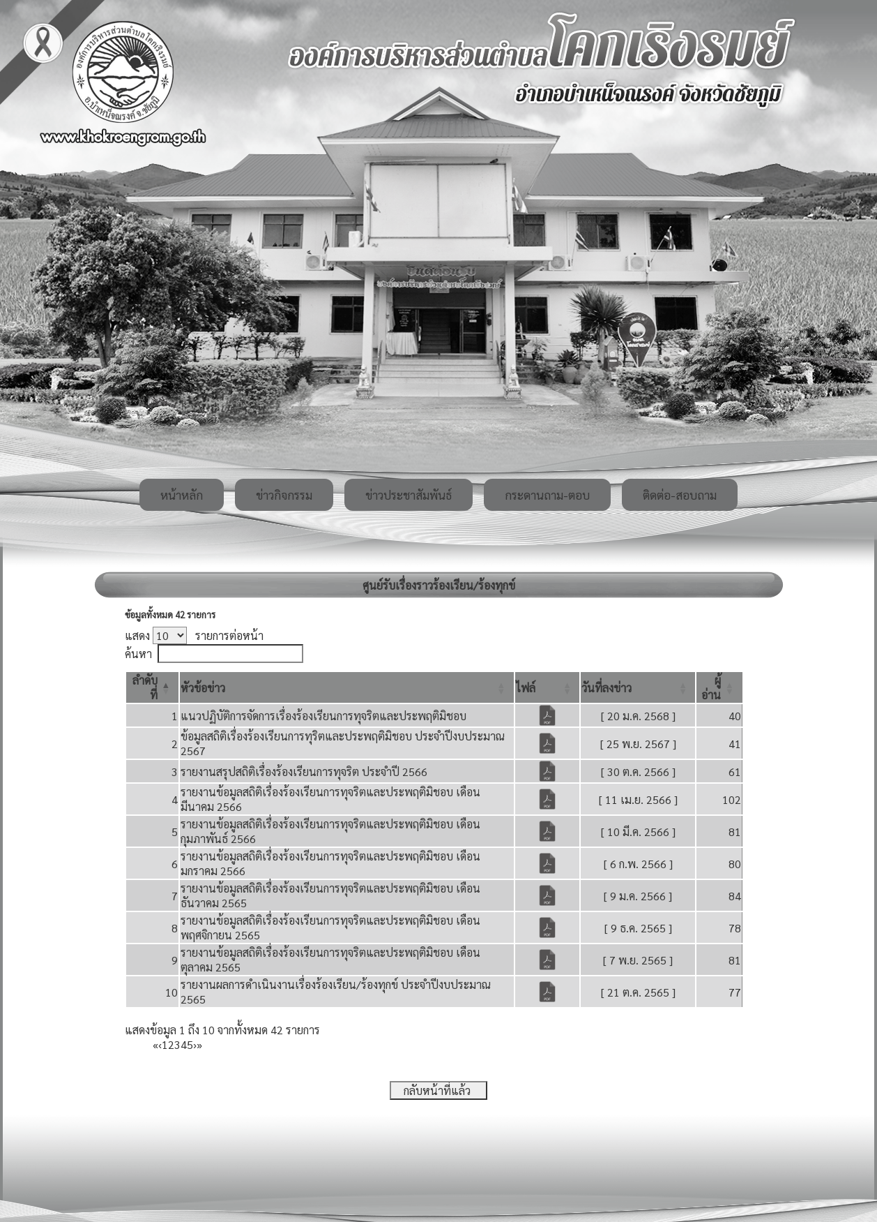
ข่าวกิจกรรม (284, 494)
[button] (203, 687)
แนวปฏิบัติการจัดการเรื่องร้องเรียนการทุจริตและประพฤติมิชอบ (323, 715)
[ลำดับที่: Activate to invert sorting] (152, 687)
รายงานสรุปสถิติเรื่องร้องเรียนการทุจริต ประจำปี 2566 (304, 771)
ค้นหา (138, 653)
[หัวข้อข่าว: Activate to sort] (347, 687)
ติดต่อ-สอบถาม (680, 494)
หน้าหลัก (181, 494)
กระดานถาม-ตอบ (547, 494)
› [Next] (195, 1044)
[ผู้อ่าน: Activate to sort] (719, 687)
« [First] (155, 1044)
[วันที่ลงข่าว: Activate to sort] (638, 687)
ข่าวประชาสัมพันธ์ (408, 494)
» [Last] (199, 1044)
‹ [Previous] (160, 1044)
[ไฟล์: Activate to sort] (547, 687)
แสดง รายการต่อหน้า (194, 635)
